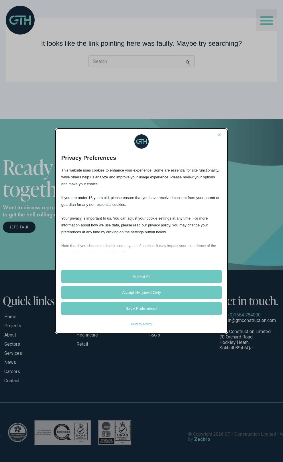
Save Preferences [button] (141, 308)
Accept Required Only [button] (141, 292)
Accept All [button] (141, 276)
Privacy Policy (141, 324)
